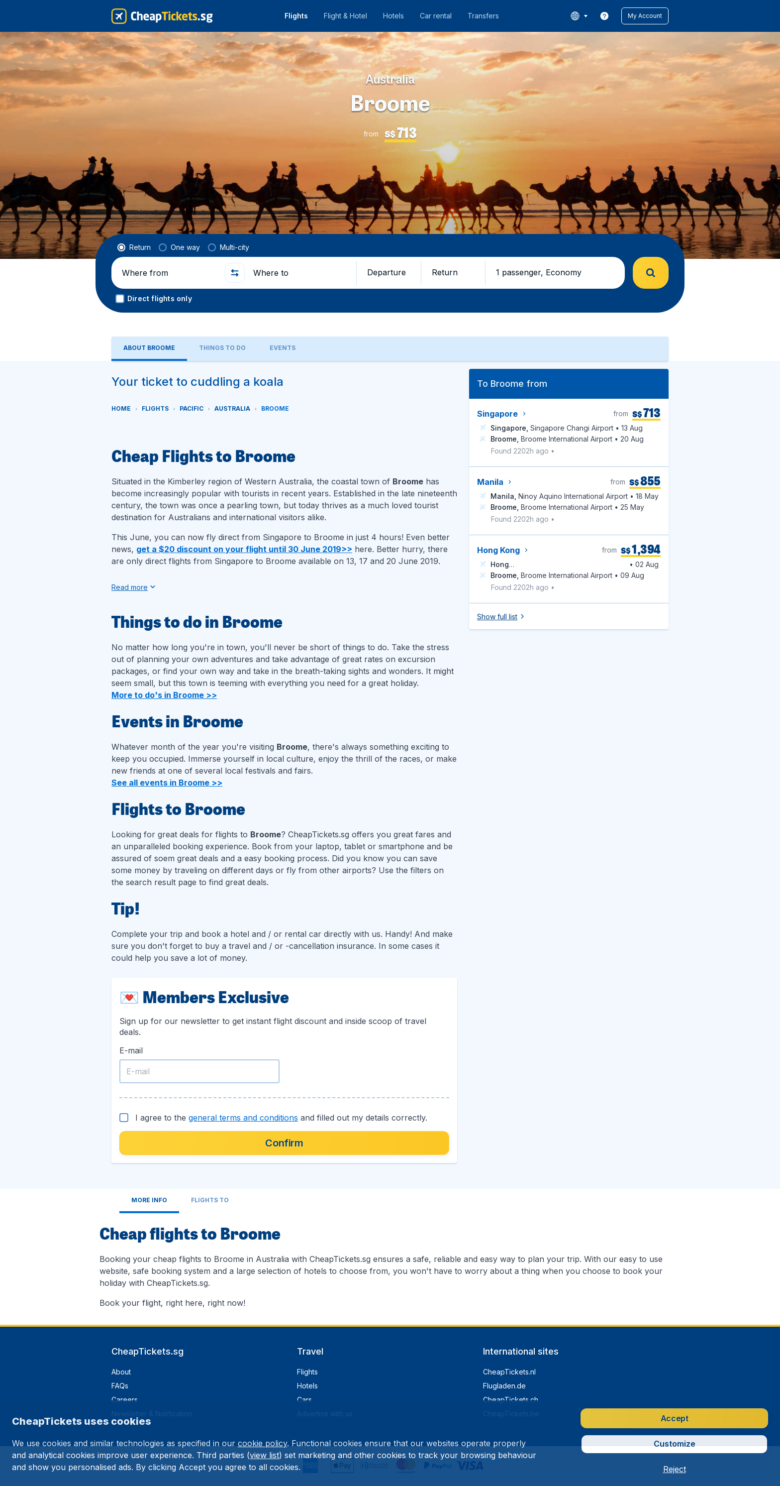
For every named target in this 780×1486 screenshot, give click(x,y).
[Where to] (300, 273)
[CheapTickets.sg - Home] (162, 16)
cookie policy (262, 1443)
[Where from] (169, 273)
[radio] (134, 247)
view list (264, 1455)
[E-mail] (199, 1071)
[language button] (578, 16)
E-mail (131, 1050)
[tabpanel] (390, 843)
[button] (645, 15)
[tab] (149, 349)
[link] (604, 16)
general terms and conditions (243, 1118)
